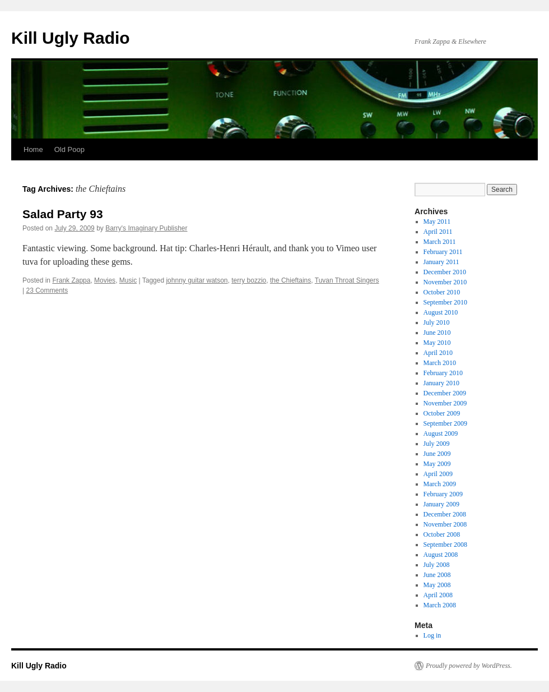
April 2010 (438, 353)
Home (33, 149)
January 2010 (441, 383)
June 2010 (437, 332)
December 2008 (445, 514)
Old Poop (69, 149)
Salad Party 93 (62, 213)
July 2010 (437, 322)
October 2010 (442, 292)
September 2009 (445, 423)
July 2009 (437, 444)
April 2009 (438, 474)
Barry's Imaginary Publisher (146, 228)
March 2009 (440, 484)
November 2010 (445, 282)
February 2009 (443, 494)
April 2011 (438, 232)
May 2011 (437, 221)
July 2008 (437, 565)
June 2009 (437, 454)
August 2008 (441, 555)
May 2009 (437, 464)
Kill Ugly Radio (70, 38)
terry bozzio (248, 280)
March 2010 (440, 363)
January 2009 (441, 504)
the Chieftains (290, 280)
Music (128, 280)
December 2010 (445, 272)
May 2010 (437, 343)
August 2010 (441, 312)
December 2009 (445, 393)
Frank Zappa (71, 280)
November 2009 (445, 403)
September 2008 (445, 544)
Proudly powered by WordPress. (469, 666)
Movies (104, 280)
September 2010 (445, 302)
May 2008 (437, 585)
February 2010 (443, 373)
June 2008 (437, 575)
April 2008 (438, 595)
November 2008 (445, 524)
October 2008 (442, 534)
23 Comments (47, 290)
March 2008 (440, 605)
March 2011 (440, 242)
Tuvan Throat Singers (347, 280)
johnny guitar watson (196, 280)
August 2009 (441, 433)
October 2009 (442, 413)
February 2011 (443, 252)
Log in (432, 635)
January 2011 (441, 262)
